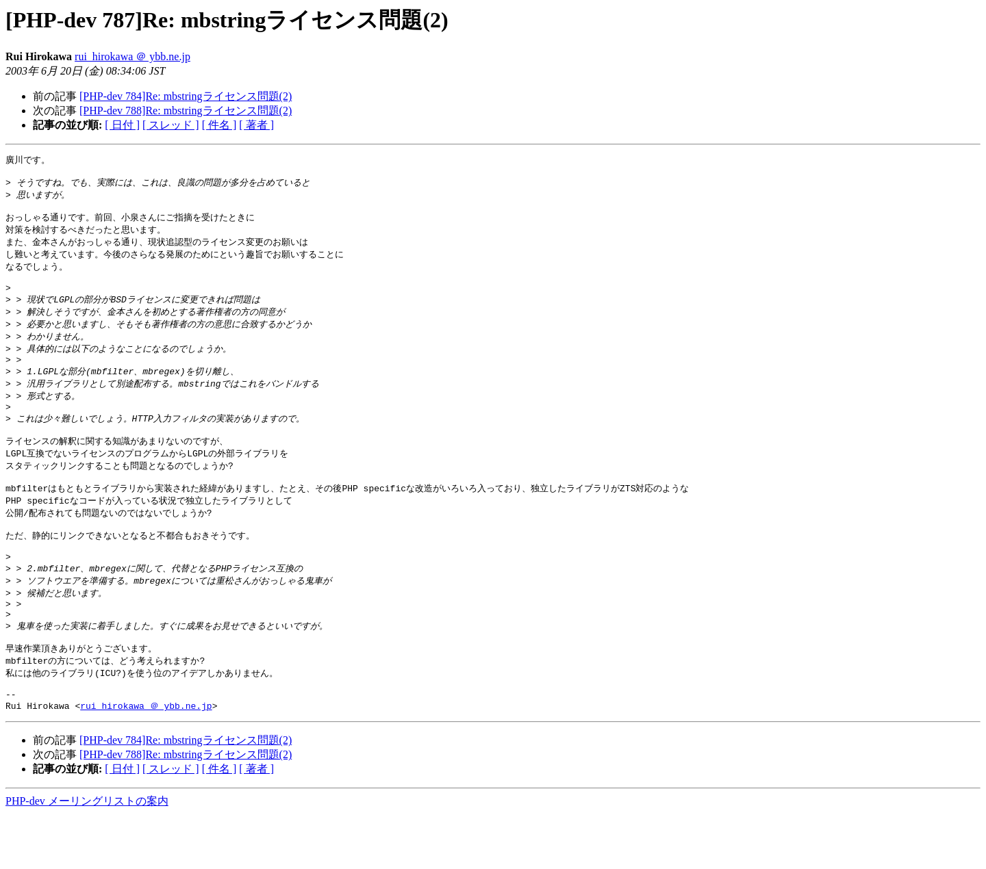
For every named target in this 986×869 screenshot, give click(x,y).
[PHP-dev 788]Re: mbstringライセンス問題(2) (185, 110)
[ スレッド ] (170, 125)
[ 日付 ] (122, 125)
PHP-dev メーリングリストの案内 (86, 855)
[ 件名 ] (219, 125)
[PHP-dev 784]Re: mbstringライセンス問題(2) (185, 96)
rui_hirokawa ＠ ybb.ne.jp (132, 56)
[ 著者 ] (256, 125)
